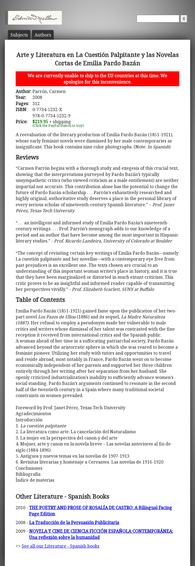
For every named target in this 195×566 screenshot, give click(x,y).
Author (43, 35)
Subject (19, 35)
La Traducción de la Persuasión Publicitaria (74, 522)
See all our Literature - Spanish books (60, 546)
